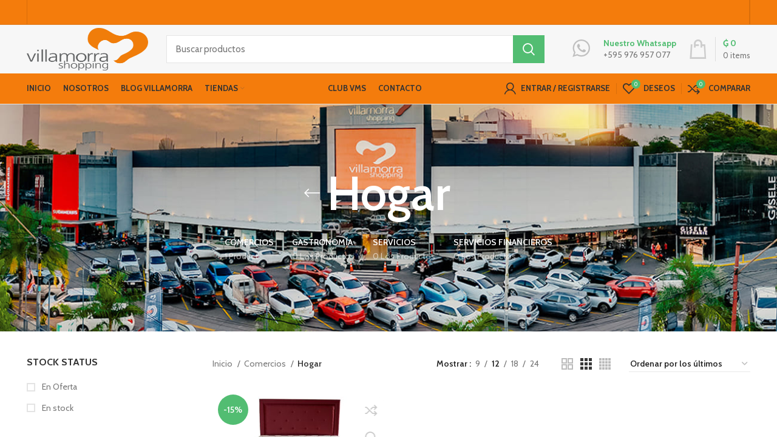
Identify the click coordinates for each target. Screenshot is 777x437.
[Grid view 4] (605, 380)
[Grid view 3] (586, 380)
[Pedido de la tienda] (689, 379)
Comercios (266, 379)
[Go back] (312, 209)
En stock (56, 423)
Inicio (223, 379)
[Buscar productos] (355, 58)
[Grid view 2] (567, 380)
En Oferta (58, 403)
